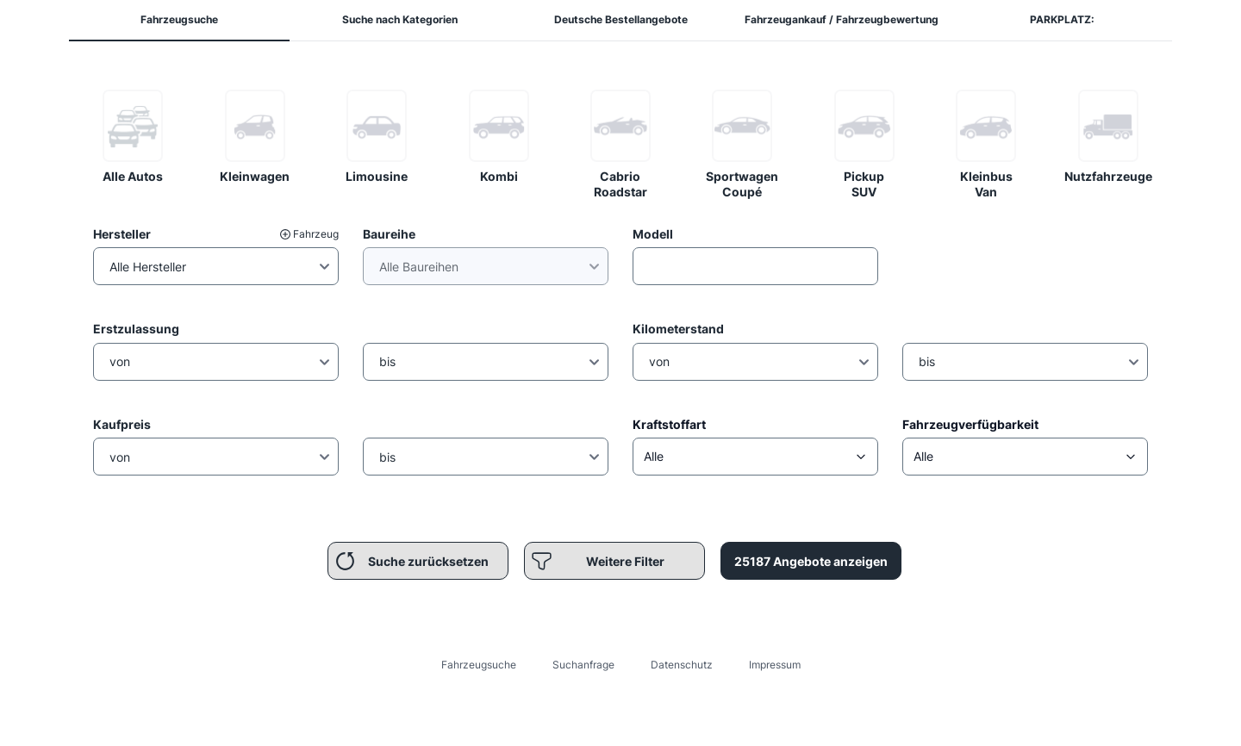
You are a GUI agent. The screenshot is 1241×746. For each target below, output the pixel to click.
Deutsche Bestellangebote (621, 19)
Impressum (775, 664)
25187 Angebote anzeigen (811, 561)
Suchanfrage (583, 664)
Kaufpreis (122, 424)
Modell (653, 234)
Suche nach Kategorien (400, 19)
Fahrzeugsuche (179, 19)
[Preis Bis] (485, 457)
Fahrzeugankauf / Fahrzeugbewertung (842, 19)
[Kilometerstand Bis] (1025, 362)
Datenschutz (682, 664)
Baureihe (389, 234)
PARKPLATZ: (1062, 19)
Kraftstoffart (669, 424)
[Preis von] (216, 457)
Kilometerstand (678, 328)
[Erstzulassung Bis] (485, 362)
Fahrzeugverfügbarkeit (970, 424)
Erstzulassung (136, 328)
